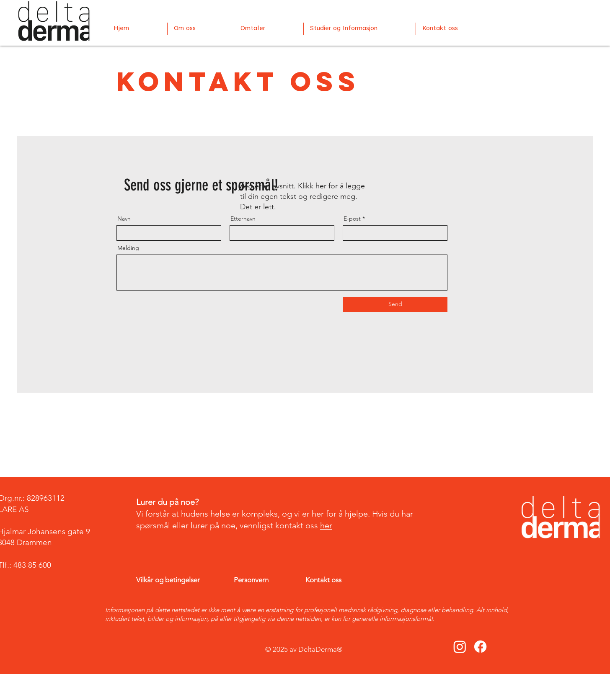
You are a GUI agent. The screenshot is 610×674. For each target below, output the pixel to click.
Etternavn (243, 218)
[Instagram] (460, 646)
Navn (124, 218)
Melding (128, 248)
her (326, 525)
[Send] (395, 304)
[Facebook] (480, 646)
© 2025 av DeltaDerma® (304, 649)
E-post (352, 218)
